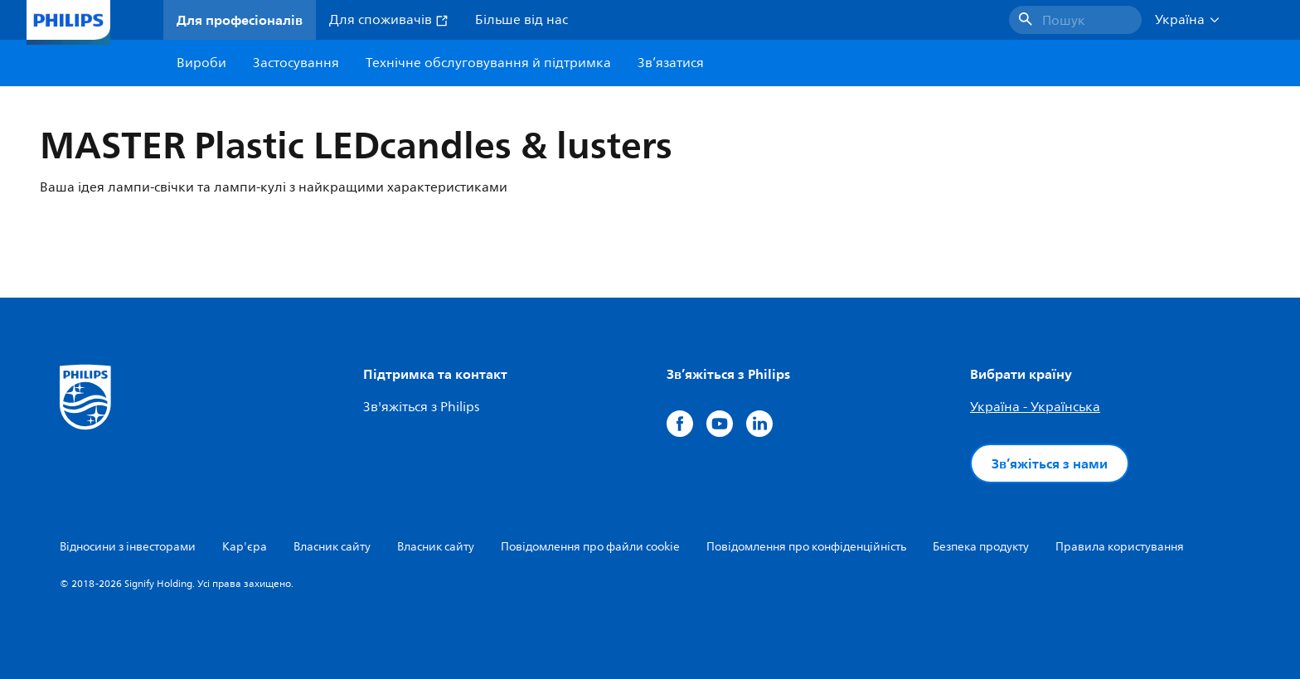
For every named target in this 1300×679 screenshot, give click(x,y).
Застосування (296, 63)
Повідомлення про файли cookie (590, 546)
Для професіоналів (240, 20)
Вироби (201, 63)
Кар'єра (244, 546)
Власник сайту (332, 546)
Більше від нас (521, 20)
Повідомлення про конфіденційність (806, 546)
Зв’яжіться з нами (1050, 463)
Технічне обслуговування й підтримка (488, 63)
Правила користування (1119, 546)
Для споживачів (389, 20)
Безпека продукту (981, 546)
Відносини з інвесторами (128, 546)
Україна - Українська (1035, 407)
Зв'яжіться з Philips (421, 407)
